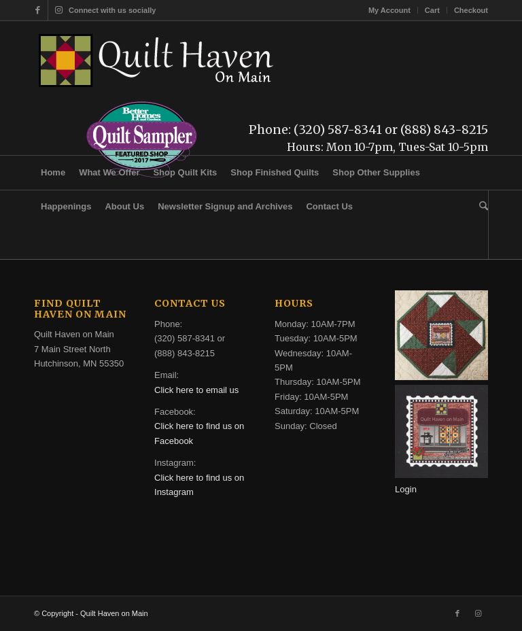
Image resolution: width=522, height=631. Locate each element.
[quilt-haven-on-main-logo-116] (157, 60)
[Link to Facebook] (38, 10)
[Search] (480, 207)
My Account (389, 10)
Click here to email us (196, 390)
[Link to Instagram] (58, 10)
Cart (432, 10)
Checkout (471, 10)
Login (406, 489)
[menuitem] (390, 10)
